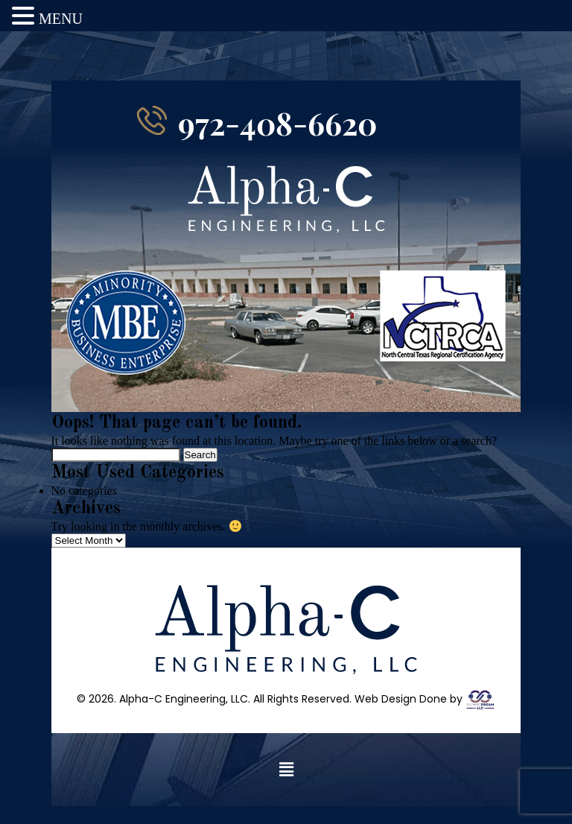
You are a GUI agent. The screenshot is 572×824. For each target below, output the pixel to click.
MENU (61, 18)
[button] (286, 787)
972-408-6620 (277, 141)
